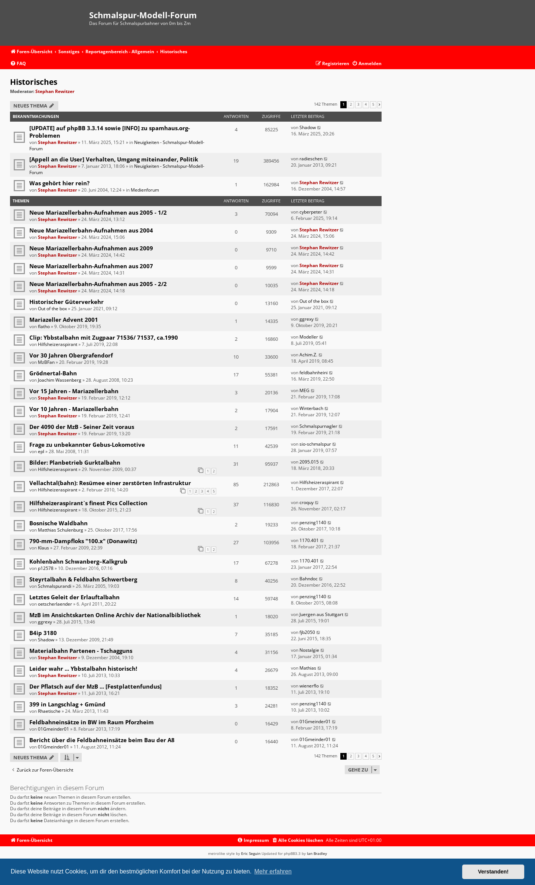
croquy (306, 502)
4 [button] (366, 104)
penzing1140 (312, 522)
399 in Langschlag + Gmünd (67, 704)
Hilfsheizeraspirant (57, 344)
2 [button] (351, 104)
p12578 (46, 568)
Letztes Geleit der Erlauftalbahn (74, 597)
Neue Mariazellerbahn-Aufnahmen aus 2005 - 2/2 (98, 284)
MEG (304, 390)
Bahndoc (308, 578)
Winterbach (311, 408)
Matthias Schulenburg (60, 530)
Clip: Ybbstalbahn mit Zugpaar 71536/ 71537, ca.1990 (103, 337)
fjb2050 (307, 632)
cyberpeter (310, 212)
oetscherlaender (55, 604)
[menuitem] (18, 64)
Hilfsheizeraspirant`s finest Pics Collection (88, 503)
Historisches (33, 82)
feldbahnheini (313, 372)
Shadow (307, 127)
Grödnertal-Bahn (53, 373)
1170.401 (309, 540)
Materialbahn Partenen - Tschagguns (80, 650)
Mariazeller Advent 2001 (63, 319)
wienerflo (309, 686)
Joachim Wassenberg (59, 380)
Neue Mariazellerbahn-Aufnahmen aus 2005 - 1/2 (98, 212)
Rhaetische (49, 711)
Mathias (307, 668)
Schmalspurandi (54, 586)
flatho (44, 326)
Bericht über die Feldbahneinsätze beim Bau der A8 (102, 740)
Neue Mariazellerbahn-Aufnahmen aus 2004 (91, 230)
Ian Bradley (317, 853)
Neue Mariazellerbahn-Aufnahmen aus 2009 (91, 248)
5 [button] (373, 104)
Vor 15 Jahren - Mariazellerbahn (74, 391)
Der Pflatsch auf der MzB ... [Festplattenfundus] (95, 686)
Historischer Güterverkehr (66, 301)
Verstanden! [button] (493, 872)
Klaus (43, 548)
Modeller (308, 337)
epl (41, 451)
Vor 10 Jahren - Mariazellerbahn (74, 409)
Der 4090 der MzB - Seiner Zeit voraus (81, 426)
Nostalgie (309, 650)
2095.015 (309, 462)
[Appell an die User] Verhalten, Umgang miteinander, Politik (113, 159)
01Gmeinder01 (53, 729)
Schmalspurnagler (318, 426)
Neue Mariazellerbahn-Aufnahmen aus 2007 (91, 266)
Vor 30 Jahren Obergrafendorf (71, 355)
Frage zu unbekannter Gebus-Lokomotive (87, 444)
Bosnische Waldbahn (58, 523)
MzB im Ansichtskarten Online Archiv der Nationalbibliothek (115, 615)
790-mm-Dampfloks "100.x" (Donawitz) (83, 541)
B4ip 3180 (43, 633)
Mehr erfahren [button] (273, 871)
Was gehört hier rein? (59, 183)
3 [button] (358, 104)
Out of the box (52, 308)
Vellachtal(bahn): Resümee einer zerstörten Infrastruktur (110, 483)
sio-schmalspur (315, 444)
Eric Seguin (250, 853)
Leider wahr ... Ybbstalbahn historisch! (83, 668)
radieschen (310, 158)
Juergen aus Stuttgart (321, 614)
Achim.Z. (308, 355)
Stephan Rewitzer (54, 91)
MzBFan (46, 362)
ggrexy (306, 319)
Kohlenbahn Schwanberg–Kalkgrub (78, 561)
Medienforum (145, 190)
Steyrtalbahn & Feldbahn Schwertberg (83, 579)
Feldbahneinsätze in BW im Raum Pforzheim (91, 722)
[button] (379, 104)
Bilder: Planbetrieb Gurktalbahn (74, 462)
